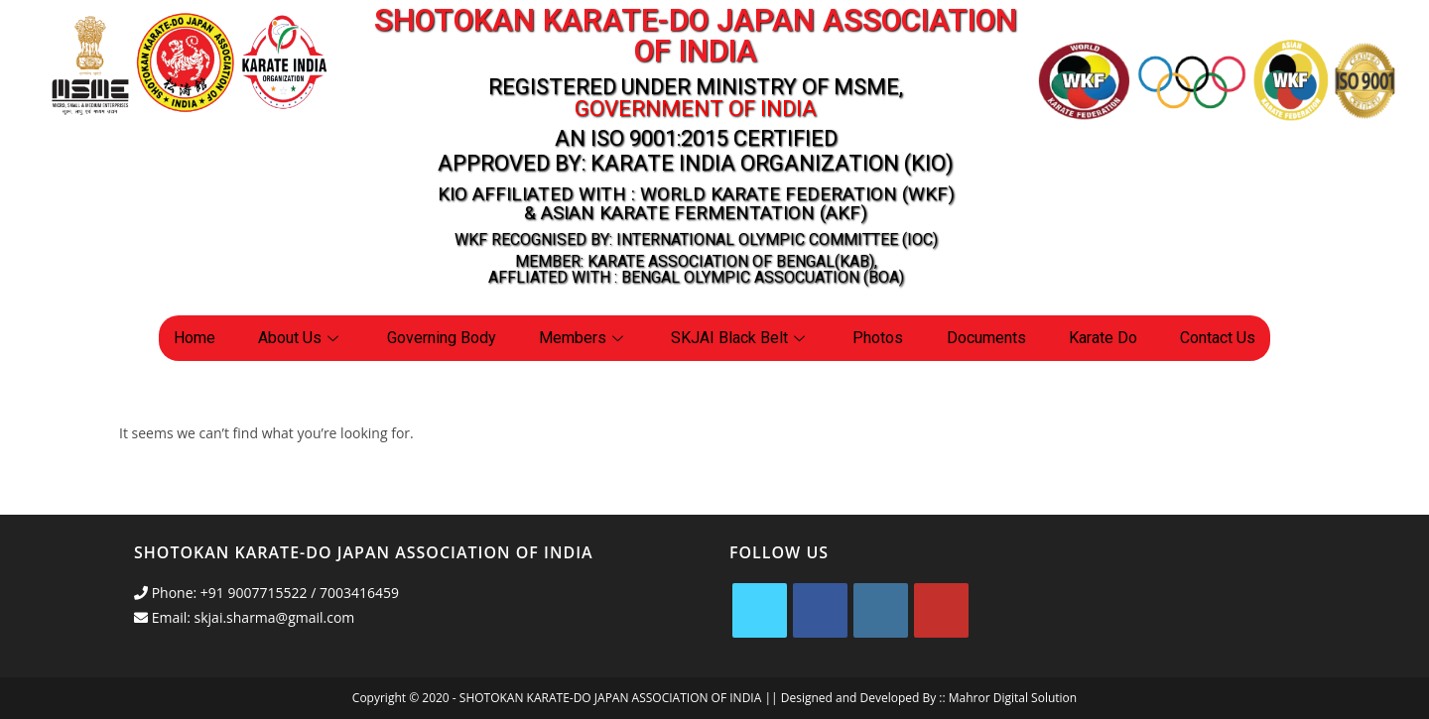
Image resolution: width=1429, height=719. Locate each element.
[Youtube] (941, 610)
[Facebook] (820, 610)
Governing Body (441, 337)
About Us (300, 337)
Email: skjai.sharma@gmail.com (244, 617)
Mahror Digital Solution (1013, 697)
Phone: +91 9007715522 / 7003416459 (266, 592)
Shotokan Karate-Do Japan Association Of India (695, 35)
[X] (759, 610)
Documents (986, 337)
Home (194, 337)
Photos (877, 337)
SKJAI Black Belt (740, 337)
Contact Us (1217, 337)
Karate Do (1103, 337)
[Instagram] (880, 610)
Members (583, 337)
